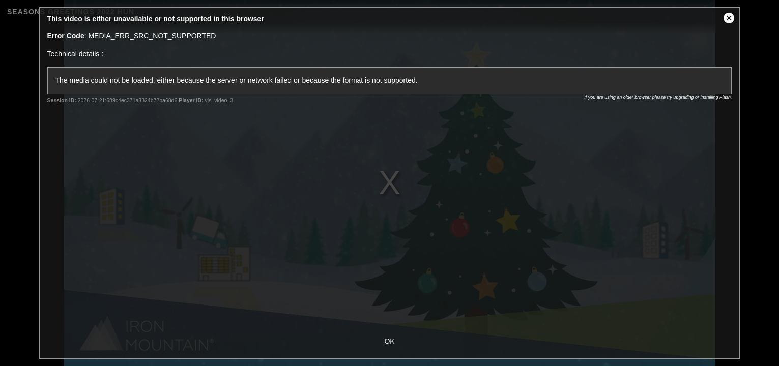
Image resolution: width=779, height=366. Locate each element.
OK (389, 341)
